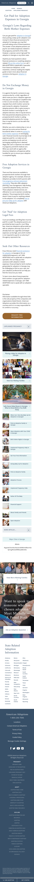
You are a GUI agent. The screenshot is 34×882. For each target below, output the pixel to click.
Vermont (25, 687)
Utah (24, 685)
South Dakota (25, 677)
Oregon (25, 663)
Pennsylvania (26, 665)
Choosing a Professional (17, 797)
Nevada (16, 680)
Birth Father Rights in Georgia (20, 439)
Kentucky (7, 701)
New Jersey (17, 686)
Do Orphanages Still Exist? (17, 851)
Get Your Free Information (19, 455)
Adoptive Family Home (17, 790)
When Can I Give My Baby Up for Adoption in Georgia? (21, 416)
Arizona (7, 663)
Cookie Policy (17, 737)
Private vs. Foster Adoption (17, 836)
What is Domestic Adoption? (17, 795)
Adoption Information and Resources (17, 816)
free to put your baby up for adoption (16, 199)
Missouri (16, 672)
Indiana (7, 694)
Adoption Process (16, 480)
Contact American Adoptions (17, 726)
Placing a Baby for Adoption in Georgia (18, 354)
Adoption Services (17, 833)
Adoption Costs (17, 792)
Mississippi (17, 670)
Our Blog (17, 854)
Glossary (17, 846)
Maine (15, 658)
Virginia (25, 690)
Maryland (16, 660)
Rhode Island (24, 668)
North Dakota (16, 700)
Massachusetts (17, 663)
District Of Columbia (8, 678)
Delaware (8, 675)
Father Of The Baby (16, 496)
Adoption (17, 820)
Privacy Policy (17, 733)
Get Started (21, 3)
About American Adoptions (17, 831)
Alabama (7, 658)
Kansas (7, 699)
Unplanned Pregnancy (20, 10)
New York (16, 693)
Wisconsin (25, 699)
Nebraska (16, 677)
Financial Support (16, 504)
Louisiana (8, 703)
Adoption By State (17, 825)
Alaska (7, 660)
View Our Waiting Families (19, 381)
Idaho (6, 689)
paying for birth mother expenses (16, 133)
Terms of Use (17, 730)
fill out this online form (16, 63)
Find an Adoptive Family (18, 472)
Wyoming (25, 701)
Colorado (7, 670)
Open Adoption (15, 520)
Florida (7, 682)
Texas (24, 683)
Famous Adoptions (17, 844)
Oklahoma (25, 660)
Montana (16, 675)
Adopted (16, 823)
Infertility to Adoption (17, 803)
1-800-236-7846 (17, 717)
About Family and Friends (18, 512)
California (8, 668)
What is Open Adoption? (17, 805)
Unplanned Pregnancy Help (19, 488)
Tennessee (25, 680)
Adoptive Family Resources (17, 808)
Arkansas (7, 665)
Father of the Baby (16, 775)
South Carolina (25, 673)
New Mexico (16, 690)
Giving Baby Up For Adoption (17, 767)
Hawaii (7, 686)
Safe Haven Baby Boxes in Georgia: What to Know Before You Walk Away (17, 408)
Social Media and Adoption (17, 849)
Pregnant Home (17, 764)
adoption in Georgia (23, 36)
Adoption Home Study (17, 800)
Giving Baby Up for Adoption (19, 464)
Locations (17, 722)
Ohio (24, 658)
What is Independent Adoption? (17, 838)
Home (13, 8)
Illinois (7, 691)
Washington (26, 692)
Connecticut (8, 672)
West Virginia (25, 695)
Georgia (7, 684)
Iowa (6, 696)
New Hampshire (17, 683)
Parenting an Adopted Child (17, 828)
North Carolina (16, 696)
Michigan (16, 665)
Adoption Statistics (17, 841)
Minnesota (17, 668)
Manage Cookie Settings (17, 741)
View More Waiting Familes (17, 579)
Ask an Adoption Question (17, 630)
